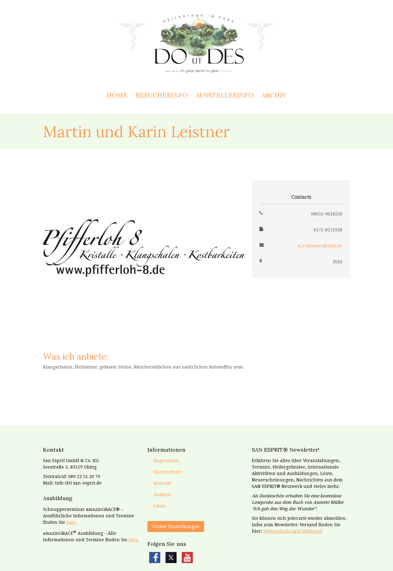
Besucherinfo (161, 95)
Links (160, 506)
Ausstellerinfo (225, 95)
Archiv (274, 95)
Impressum (166, 460)
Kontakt (163, 483)
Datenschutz (168, 472)
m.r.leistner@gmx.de (320, 245)
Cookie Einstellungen (176, 526)
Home (117, 95)
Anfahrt (162, 494)
